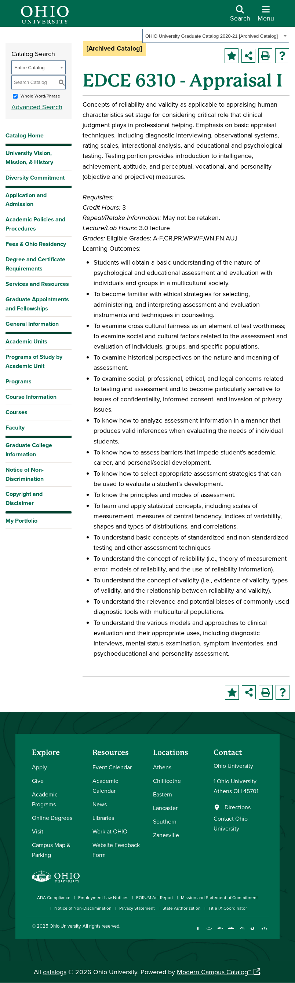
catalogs (54, 971)
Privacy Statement (137, 908)
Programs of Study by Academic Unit (34, 361)
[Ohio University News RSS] (264, 931)
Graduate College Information (29, 450)
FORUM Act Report (154, 897)
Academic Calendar (105, 786)
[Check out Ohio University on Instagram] (209, 931)
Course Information (31, 397)
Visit (37, 831)
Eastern (162, 794)
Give (38, 781)
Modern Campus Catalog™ (214, 971)
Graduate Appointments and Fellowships (37, 304)
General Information (32, 324)
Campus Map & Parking (51, 850)
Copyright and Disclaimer (24, 498)
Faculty (15, 427)
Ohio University (65, 926)
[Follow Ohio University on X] (242, 931)
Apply (39, 767)
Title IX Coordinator (227, 908)
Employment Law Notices (103, 897)
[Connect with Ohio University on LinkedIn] (220, 931)
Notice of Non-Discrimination (25, 474)
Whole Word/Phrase (40, 96)
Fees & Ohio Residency (36, 244)
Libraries (103, 818)
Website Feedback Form (116, 850)
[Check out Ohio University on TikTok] (253, 931)
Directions (238, 807)
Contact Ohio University (231, 823)
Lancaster (165, 808)
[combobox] (215, 36)
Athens (162, 767)
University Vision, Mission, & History (29, 157)
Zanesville (166, 835)
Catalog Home (25, 135)
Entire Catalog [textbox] (29, 67)
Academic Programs (45, 799)
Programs (19, 381)
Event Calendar (112, 767)
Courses (17, 412)
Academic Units (26, 341)
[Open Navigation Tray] (266, 16)
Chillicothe (167, 781)
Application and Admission (26, 200)
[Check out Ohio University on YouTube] (231, 931)
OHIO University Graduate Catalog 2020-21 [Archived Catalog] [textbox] (211, 36)
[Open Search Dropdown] (240, 16)
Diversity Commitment (35, 177)
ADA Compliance (53, 897)
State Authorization (182, 908)
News (99, 804)
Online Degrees (52, 818)
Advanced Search (36, 106)
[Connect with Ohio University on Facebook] (198, 931)
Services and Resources (37, 284)
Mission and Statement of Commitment (219, 897)
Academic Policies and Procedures (35, 224)
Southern (164, 821)
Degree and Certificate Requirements (35, 264)
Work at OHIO (109, 831)
